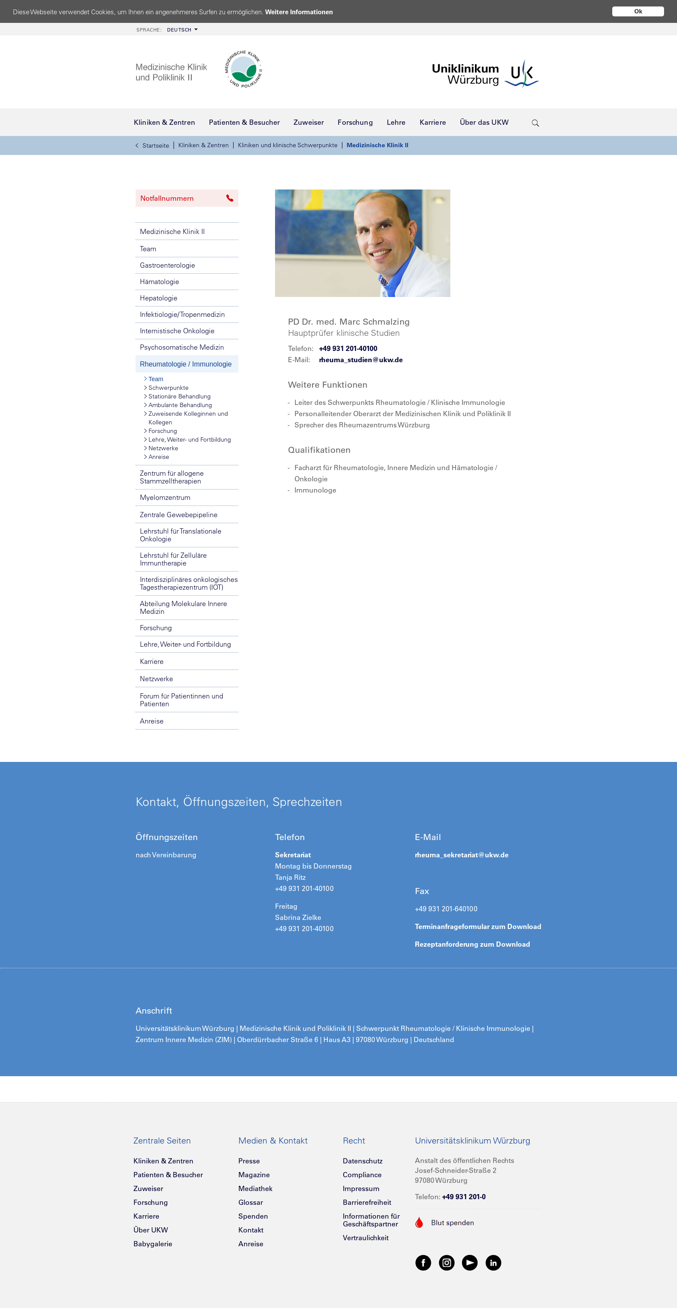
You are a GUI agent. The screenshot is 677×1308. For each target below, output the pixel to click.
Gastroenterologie (167, 265)
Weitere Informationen (299, 12)
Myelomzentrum (165, 497)
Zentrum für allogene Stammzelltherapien (172, 477)
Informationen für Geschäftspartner (371, 1220)
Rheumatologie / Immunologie (186, 364)
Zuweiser (148, 1188)
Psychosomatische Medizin (182, 347)
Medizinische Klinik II (377, 145)
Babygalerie (152, 1243)
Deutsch (164, 30)
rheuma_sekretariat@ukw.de (462, 854)
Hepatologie (158, 298)
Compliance (362, 1174)
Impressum (361, 1188)
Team (148, 248)
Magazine (254, 1174)
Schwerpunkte (166, 387)
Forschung (160, 431)
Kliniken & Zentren (203, 145)
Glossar (250, 1202)
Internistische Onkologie (177, 330)
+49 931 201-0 (464, 1196)
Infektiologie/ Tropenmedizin (182, 314)
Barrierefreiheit (367, 1202)
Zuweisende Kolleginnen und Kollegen (186, 417)
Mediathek (255, 1188)
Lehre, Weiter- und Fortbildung (187, 439)
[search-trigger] (535, 122)
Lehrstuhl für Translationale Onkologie (180, 535)
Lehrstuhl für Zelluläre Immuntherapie (173, 559)
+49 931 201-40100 (348, 348)
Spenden (253, 1216)
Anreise (156, 456)
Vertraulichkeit (366, 1237)
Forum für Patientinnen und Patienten (181, 700)
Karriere (152, 661)
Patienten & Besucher (168, 1174)
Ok (638, 11)
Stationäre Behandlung (177, 396)
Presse (249, 1160)
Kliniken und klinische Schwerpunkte (288, 145)
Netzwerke (161, 448)
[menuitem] (166, 29)
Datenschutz (363, 1160)
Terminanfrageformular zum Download (478, 926)
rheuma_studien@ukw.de (361, 359)
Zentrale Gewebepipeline (179, 514)
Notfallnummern (187, 198)
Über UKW (150, 1230)
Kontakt (250, 1230)
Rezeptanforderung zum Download (472, 944)
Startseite (152, 145)
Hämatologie (159, 281)
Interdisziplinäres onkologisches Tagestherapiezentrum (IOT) (189, 583)
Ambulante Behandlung (178, 405)
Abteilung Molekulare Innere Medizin (183, 607)
